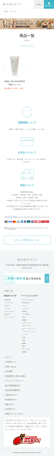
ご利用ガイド (10, 362)
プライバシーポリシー (14, 381)
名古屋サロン (10, 409)
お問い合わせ (10, 367)
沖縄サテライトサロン (14, 414)
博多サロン (9, 404)
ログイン (9, 357)
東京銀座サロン (11, 399)
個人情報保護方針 (12, 385)
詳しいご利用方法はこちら (27, 240)
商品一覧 (9, 291)
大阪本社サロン (11, 395)
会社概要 (9, 371)
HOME (6, 11)
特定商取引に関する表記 (15, 376)
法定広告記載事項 (12, 390)
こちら (26, 129)
